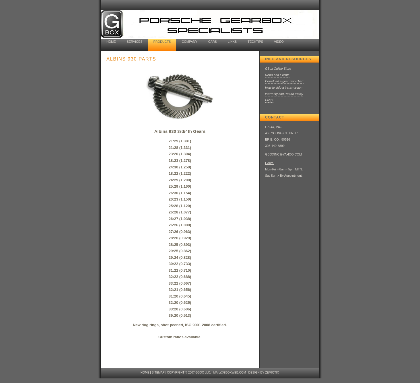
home (111, 41)
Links (232, 41)
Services (135, 41)
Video (279, 41)
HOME (145, 372)
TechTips (255, 41)
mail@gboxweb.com (229, 372)
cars (212, 41)
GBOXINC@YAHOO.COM (283, 154)
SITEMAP (158, 372)
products (162, 41)
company (189, 41)
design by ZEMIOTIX (263, 372)
